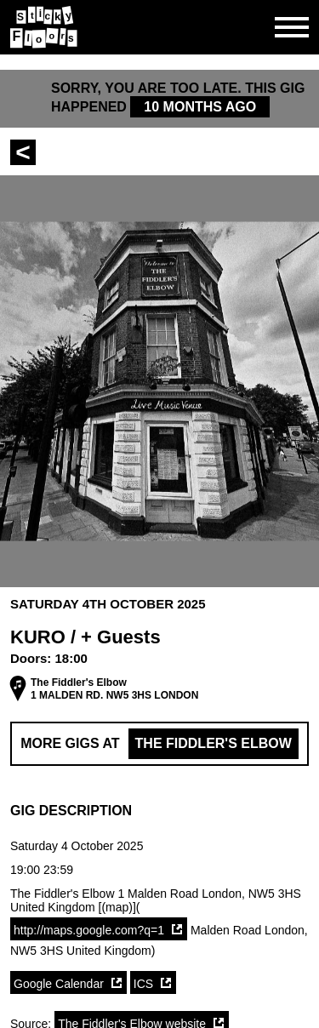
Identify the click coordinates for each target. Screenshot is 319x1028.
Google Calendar (59, 984)
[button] (159, 811)
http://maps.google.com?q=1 (89, 930)
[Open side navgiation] (292, 27)
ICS (143, 984)
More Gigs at (159, 743)
